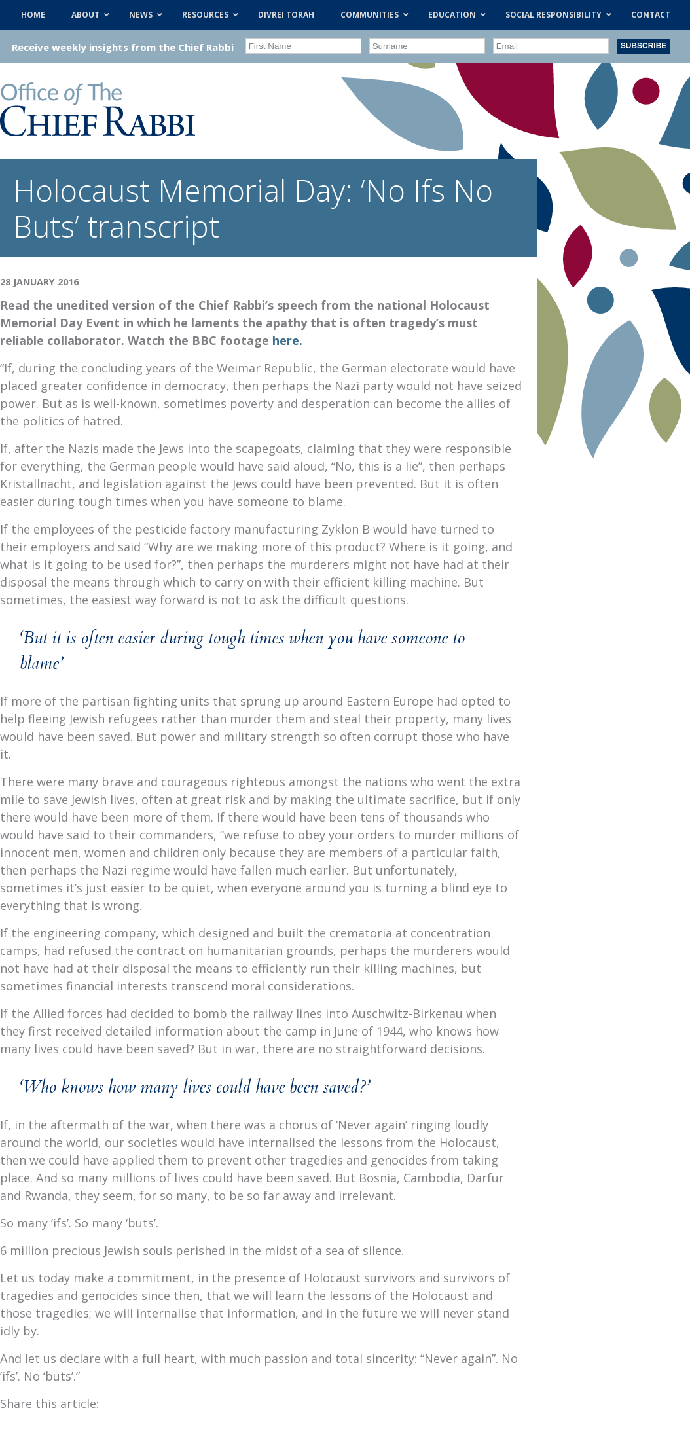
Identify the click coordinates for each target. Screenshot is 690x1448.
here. (287, 340)
